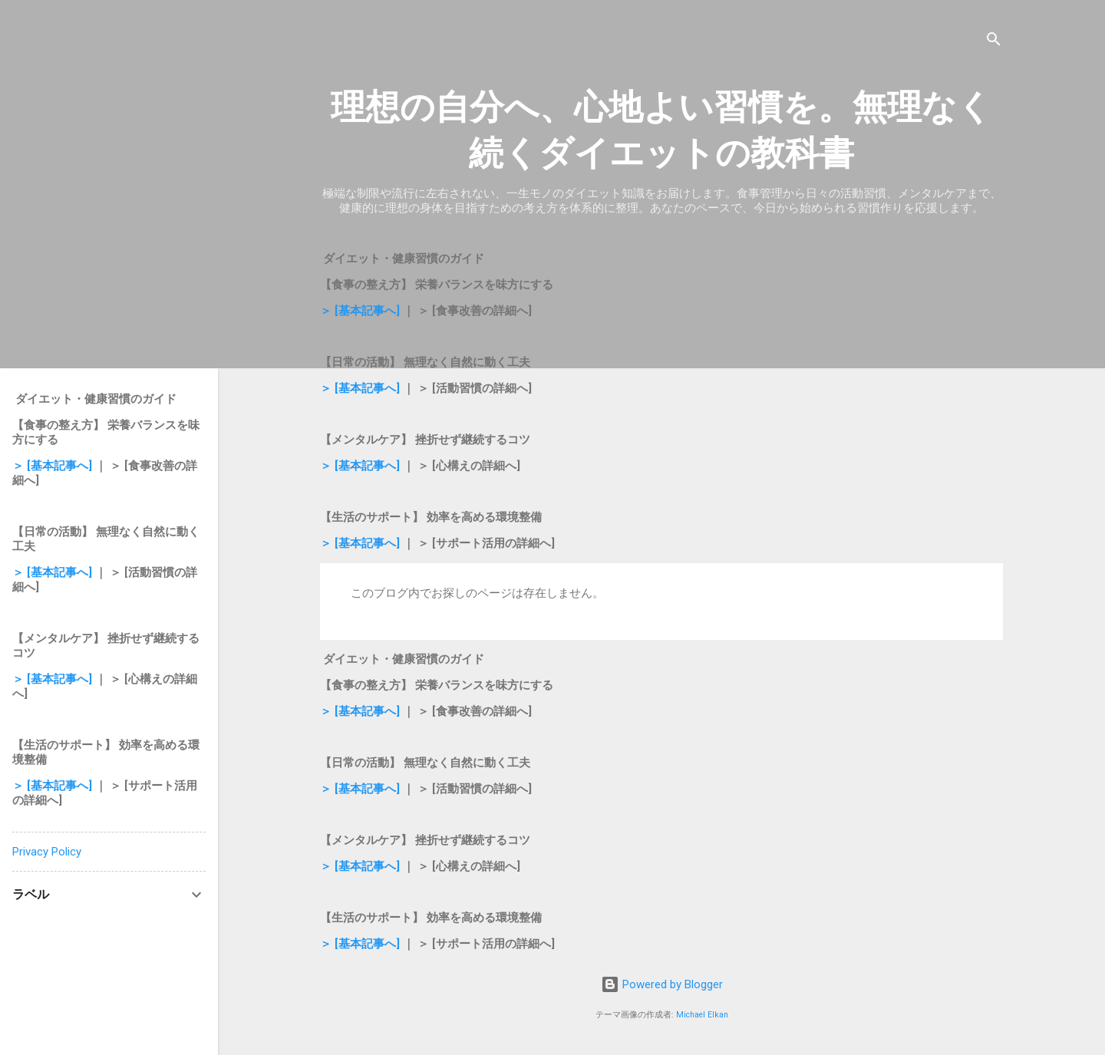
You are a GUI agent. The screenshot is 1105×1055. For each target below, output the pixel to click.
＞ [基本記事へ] (361, 311)
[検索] (994, 41)
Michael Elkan (702, 1015)
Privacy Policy (46, 852)
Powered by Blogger (662, 984)
